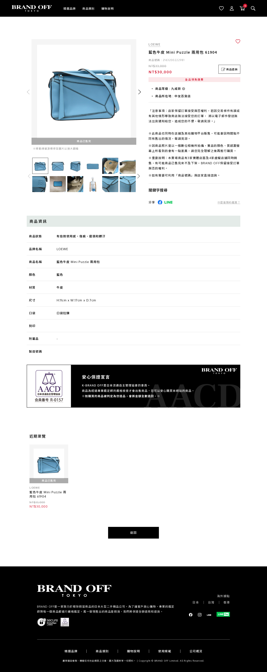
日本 (195, 602)
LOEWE (154, 44)
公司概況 (195, 651)
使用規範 (164, 651)
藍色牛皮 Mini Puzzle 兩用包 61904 (47, 494)
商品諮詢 (229, 69)
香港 (226, 602)
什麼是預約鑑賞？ (228, 202)
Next (138, 176)
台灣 (211, 602)
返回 (133, 532)
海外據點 (223, 596)
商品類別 (88, 8)
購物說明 (107, 8)
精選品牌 (69, 8)
